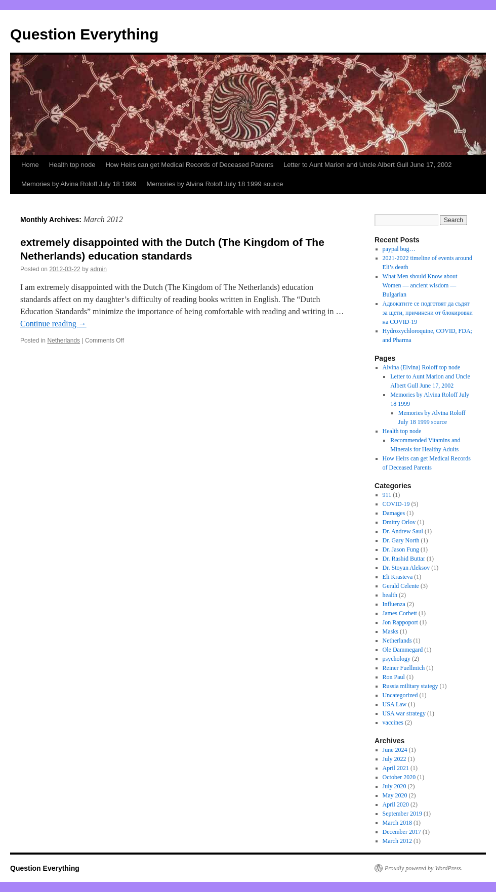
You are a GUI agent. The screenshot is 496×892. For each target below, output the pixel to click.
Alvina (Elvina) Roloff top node (422, 367)
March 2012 (397, 840)
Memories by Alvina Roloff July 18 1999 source (214, 184)
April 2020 (396, 804)
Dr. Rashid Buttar (404, 558)
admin (98, 269)
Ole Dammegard (403, 649)
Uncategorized (400, 695)
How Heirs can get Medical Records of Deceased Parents (189, 164)
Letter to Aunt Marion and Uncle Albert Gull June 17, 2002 (367, 164)
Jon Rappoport (400, 622)
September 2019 (402, 813)
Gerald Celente (401, 585)
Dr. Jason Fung (401, 549)
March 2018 (397, 822)
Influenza (394, 604)
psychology (396, 658)
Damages (394, 513)
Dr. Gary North (401, 540)
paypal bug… (399, 248)
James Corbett (400, 613)
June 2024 (395, 749)
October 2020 (399, 777)
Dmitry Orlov (399, 522)
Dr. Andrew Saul (403, 531)
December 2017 (402, 831)
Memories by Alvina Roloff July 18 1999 (78, 184)
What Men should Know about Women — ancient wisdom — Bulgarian (420, 285)
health (390, 595)
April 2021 (396, 768)
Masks (390, 631)
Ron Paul (394, 677)
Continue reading (53, 323)
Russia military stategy (410, 686)
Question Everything (84, 34)
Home (30, 164)
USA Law (395, 704)
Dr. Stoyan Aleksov (406, 567)
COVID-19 (396, 503)
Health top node (72, 164)
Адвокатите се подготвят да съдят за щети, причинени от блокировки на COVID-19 (428, 312)
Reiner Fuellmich (404, 667)
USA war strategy (404, 713)
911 (387, 494)
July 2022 (394, 758)
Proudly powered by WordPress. (424, 868)
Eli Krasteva (398, 576)
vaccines (393, 722)
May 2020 (395, 795)
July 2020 (394, 786)
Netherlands (63, 340)
